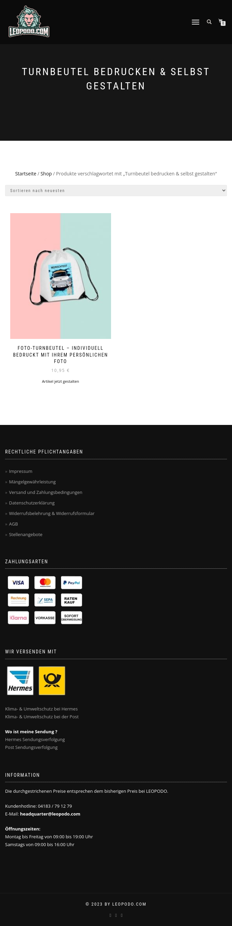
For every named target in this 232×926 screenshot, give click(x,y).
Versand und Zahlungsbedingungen (45, 492)
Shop (46, 173)
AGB (13, 524)
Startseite (25, 173)
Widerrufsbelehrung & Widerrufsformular (51, 513)
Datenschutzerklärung (32, 503)
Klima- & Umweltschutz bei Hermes (41, 709)
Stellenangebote (25, 534)
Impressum (20, 471)
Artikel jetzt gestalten (60, 381)
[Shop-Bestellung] (116, 190)
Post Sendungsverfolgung (31, 747)
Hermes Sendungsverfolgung (35, 739)
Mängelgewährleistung (32, 482)
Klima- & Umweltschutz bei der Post (42, 717)
